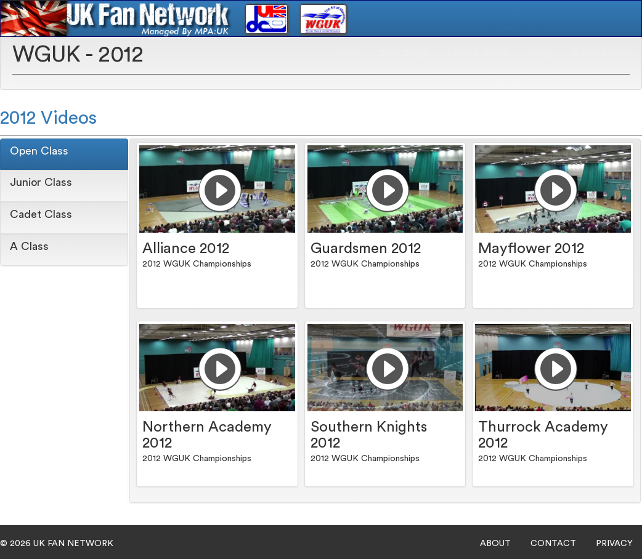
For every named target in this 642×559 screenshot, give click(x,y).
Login (544, 53)
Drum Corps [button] (407, 53)
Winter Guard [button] (484, 53)
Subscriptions (600, 53)
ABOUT (495, 543)
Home (348, 53)
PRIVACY (614, 543)
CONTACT (553, 543)
